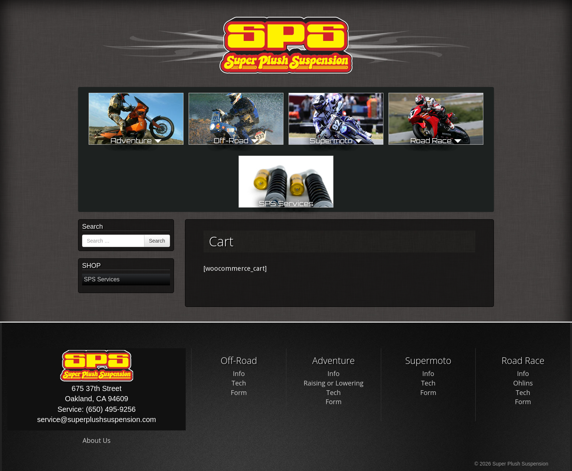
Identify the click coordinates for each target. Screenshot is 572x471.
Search (157, 241)
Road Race (435, 140)
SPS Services (286, 203)
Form (239, 392)
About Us (96, 440)
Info (239, 373)
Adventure (136, 140)
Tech (239, 383)
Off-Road (236, 140)
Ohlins (523, 383)
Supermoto (336, 140)
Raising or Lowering (333, 383)
